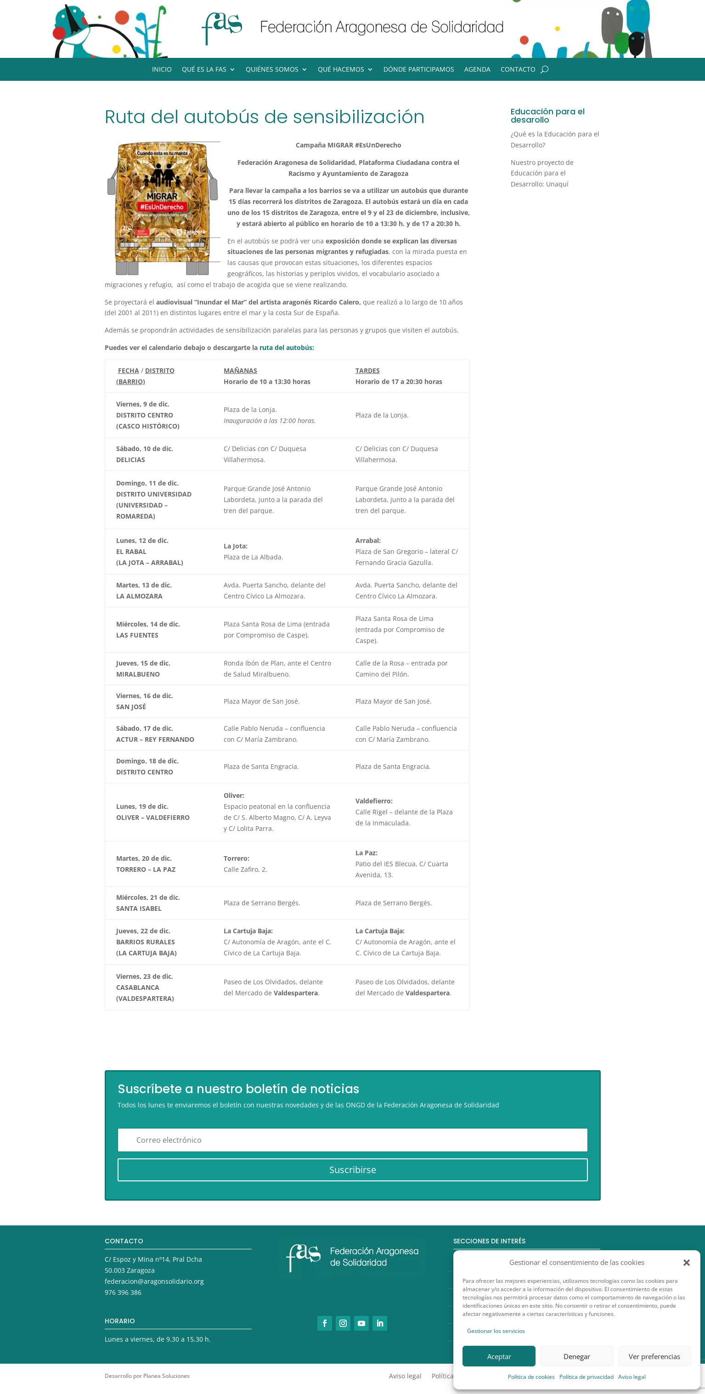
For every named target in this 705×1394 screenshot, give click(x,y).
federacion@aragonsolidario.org (154, 1281)
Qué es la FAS (204, 69)
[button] (686, 1262)
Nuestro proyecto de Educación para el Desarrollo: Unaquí (542, 173)
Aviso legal (632, 1377)
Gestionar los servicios (496, 1331)
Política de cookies (531, 1377)
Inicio (162, 69)
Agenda (477, 69)
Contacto (518, 69)
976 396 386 (123, 1292)
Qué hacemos (341, 69)
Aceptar (499, 1356)
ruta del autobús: (286, 347)
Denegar (577, 1356)
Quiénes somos (272, 69)
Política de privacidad (586, 1377)
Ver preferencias (654, 1356)
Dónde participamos (419, 69)
